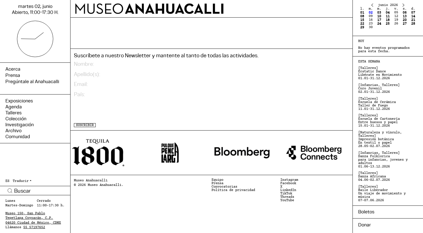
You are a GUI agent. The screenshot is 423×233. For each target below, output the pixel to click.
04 (388, 12)
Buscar (9, 190)
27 (405, 23)
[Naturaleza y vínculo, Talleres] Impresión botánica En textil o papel (380, 139)
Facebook (288, 183)
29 (362, 27)
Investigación (19, 125)
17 (379, 20)
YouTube (287, 200)
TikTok (286, 193)
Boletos (366, 212)
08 (362, 16)
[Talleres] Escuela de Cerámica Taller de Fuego (377, 104)
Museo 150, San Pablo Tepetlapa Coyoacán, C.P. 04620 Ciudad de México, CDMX (33, 218)
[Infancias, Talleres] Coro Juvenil (379, 88)
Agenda (13, 107)
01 (362, 12)
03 (379, 12)
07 (413, 12)
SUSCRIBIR (85, 125)
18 (388, 20)
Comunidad (17, 137)
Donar (364, 225)
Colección (15, 119)
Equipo (217, 180)
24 (379, 23)
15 (362, 20)
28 (413, 23)
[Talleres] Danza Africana (374, 176)
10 (379, 16)
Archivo (13, 131)
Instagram (289, 180)
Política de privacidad (233, 190)
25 (388, 23)
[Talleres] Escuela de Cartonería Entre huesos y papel (379, 120)
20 (405, 20)
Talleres (13, 113)
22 (362, 23)
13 (405, 16)
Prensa (217, 183)
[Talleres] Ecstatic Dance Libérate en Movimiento (380, 73)
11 (388, 16)
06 (405, 12)
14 (413, 16)
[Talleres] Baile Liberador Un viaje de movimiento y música (382, 193)
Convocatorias (224, 186)
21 (413, 20)
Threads (287, 197)
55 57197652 (34, 227)
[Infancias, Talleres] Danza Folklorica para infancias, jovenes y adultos (383, 159)
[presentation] (117, 110)
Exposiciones (19, 101)
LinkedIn (288, 190)
